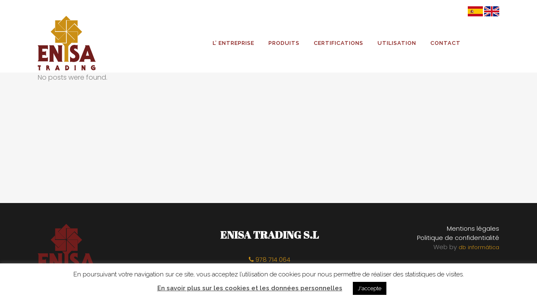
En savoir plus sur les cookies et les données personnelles (249, 288)
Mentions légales (473, 228)
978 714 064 (269, 259)
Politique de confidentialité (458, 237)
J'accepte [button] (369, 288)
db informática (479, 247)
